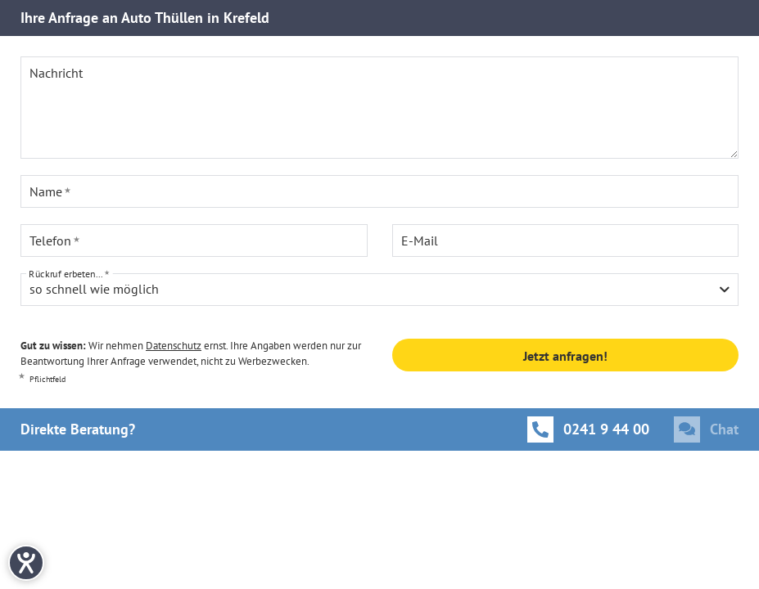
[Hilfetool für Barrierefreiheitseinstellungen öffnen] (26, 563)
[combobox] (379, 289)
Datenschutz (173, 346)
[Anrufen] (588, 429)
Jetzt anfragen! (565, 356)
